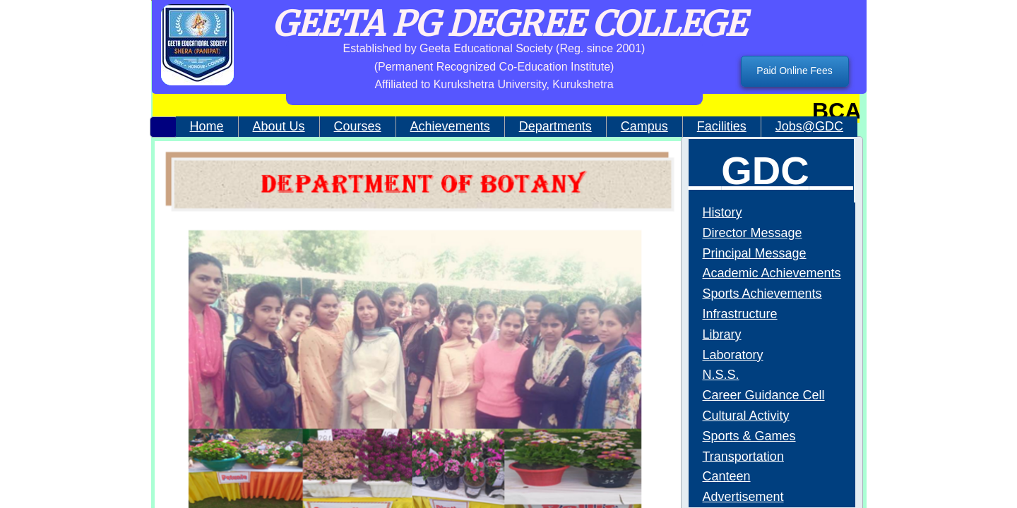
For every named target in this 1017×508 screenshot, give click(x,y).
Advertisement (743, 497)
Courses (357, 126)
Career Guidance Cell (764, 395)
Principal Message (755, 253)
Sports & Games (749, 436)
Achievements (450, 126)
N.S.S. (721, 375)
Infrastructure (740, 314)
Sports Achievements (762, 293)
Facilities (722, 126)
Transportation (743, 456)
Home (207, 126)
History (722, 212)
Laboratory (733, 355)
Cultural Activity (746, 416)
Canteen (727, 476)
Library (722, 334)
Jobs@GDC (809, 126)
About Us (279, 126)
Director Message (752, 233)
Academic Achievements (772, 273)
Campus (644, 126)
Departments (555, 126)
